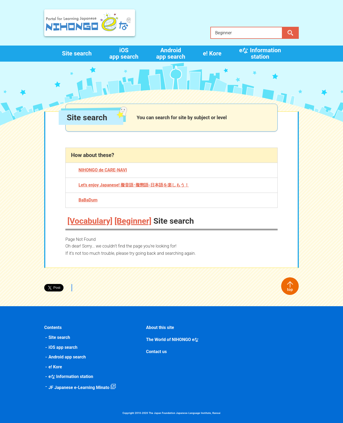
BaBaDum (88, 200)
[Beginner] (132, 221)
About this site (160, 327)
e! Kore (212, 53)
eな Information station (260, 53)
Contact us (156, 351)
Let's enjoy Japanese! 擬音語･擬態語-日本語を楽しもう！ (134, 185)
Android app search (170, 53)
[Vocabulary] (90, 221)
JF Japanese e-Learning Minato (79, 387)
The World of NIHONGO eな (172, 339)
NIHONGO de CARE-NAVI (103, 170)
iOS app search (124, 53)
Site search (77, 53)
